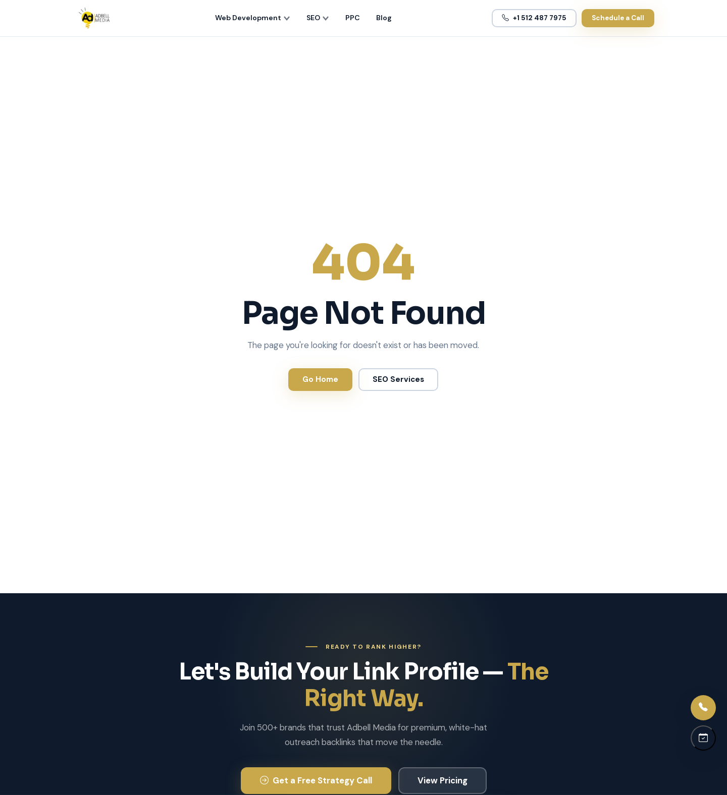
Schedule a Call (618, 18)
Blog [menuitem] (384, 17)
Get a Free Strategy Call (316, 780)
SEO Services (398, 379)
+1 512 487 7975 (534, 18)
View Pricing (443, 780)
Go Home (320, 379)
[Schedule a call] (703, 738)
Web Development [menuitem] (252, 17)
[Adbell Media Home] (94, 18)
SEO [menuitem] (317, 17)
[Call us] (703, 707)
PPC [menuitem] (352, 17)
